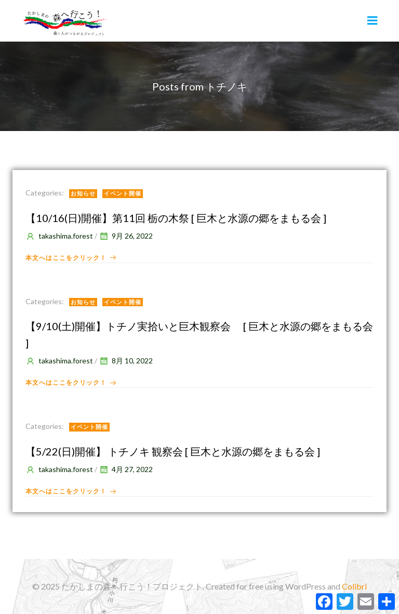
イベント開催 (122, 193)
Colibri (354, 586)
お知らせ (83, 193)
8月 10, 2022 (126, 360)
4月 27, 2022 (126, 469)
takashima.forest (59, 235)
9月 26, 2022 (126, 235)
